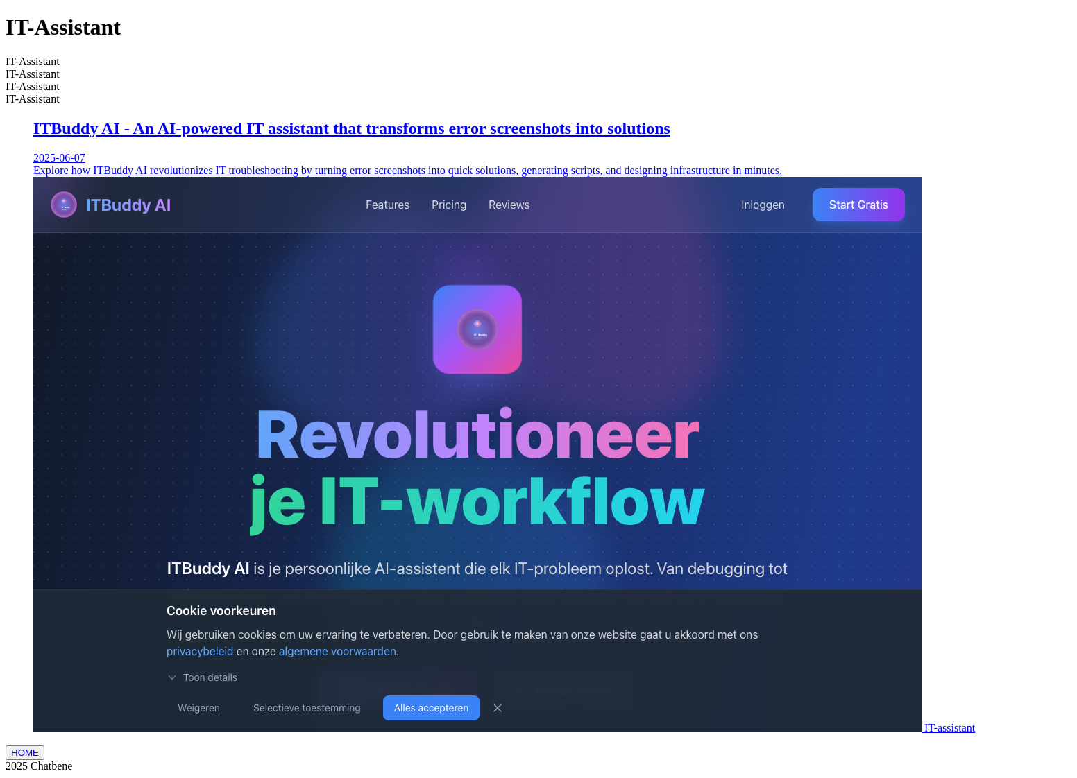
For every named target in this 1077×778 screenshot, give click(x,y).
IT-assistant (949, 728)
